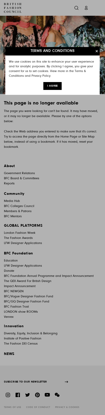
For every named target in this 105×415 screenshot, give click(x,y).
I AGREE (52, 86)
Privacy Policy (41, 76)
